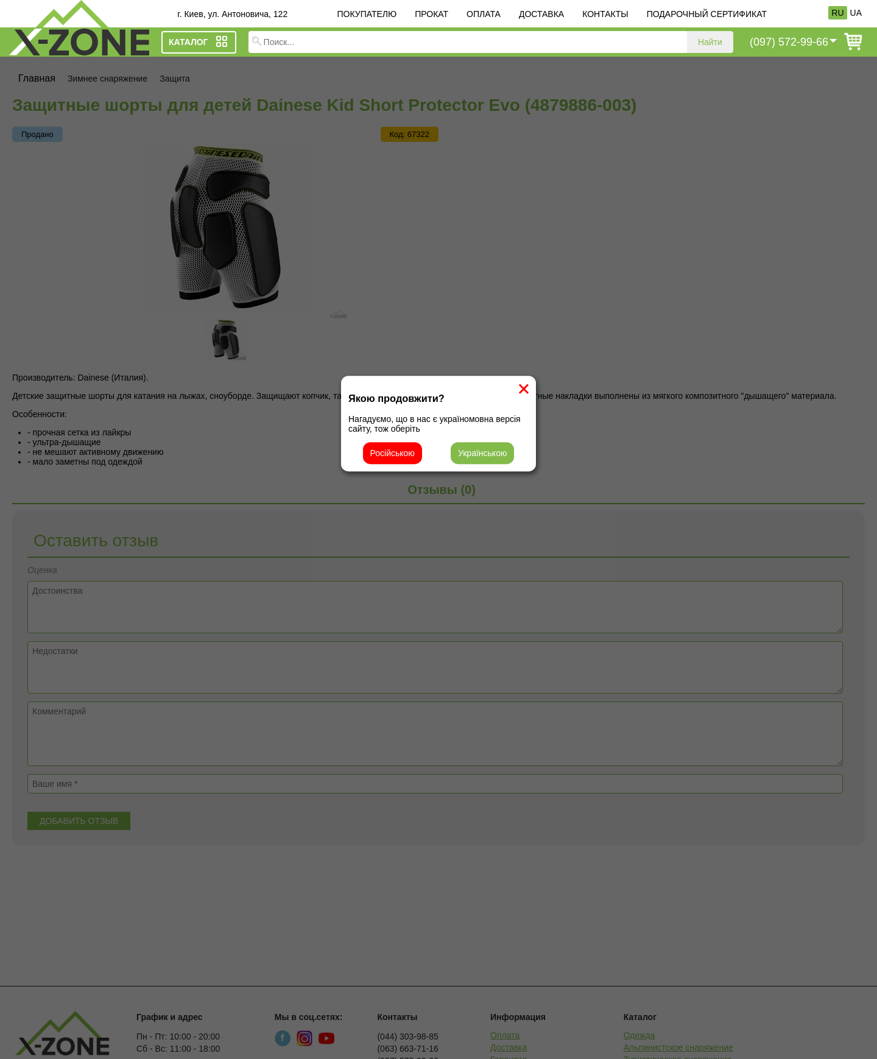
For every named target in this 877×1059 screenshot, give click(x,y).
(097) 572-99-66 (789, 42)
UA (856, 13)
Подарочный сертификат (707, 14)
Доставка (541, 14)
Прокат (431, 14)
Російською (392, 453)
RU (837, 13)
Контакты (605, 14)
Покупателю (366, 14)
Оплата (484, 14)
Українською (482, 453)
